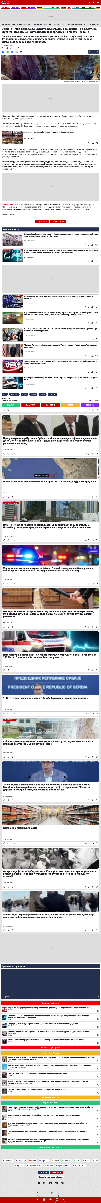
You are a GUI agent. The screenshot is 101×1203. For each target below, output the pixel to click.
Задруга (51, 7)
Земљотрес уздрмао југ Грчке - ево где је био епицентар (48, 132)
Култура (76, 7)
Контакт (62, 1196)
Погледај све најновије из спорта (51, 1097)
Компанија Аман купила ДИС (50, 825)
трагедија (52, 394)
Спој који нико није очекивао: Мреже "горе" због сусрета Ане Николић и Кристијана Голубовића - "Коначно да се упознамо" (50, 1125)
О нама (55, 1196)
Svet (20, 24)
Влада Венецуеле (10, 204)
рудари (42, 394)
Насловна (6, 7)
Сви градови (6, 996)
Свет (4, 394)
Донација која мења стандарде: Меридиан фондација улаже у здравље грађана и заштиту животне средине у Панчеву (61, 235)
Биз (69, 7)
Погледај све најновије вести (50, 1048)
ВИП (57, 7)
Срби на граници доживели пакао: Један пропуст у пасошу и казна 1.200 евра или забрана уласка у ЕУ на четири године (50, 738)
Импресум (40, 1196)
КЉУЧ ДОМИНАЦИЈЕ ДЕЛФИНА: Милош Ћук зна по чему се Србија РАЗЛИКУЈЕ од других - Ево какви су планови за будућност (50, 1067)
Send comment (42, 221)
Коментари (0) (93, 52)
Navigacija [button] (98, 3)
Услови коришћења (58, 1193)
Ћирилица (56, 1172)
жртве (24, 394)
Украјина (31, 7)
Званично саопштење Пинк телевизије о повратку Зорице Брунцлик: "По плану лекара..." (50, 1117)
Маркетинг (48, 1196)
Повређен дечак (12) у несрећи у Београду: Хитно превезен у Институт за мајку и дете (61, 379)
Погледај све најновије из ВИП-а (50, 1147)
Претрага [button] (94, 3)
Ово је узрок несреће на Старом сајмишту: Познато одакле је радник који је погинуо (58, 297)
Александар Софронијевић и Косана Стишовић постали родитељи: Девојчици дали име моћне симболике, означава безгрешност (50, 911)
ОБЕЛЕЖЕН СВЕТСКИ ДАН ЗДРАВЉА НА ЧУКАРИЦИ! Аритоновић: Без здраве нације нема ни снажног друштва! (61, 330)
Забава (50, 1165)
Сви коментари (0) (58, 221)
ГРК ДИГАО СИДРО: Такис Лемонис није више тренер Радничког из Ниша (50, 1075)
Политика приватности (44, 1193)
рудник (33, 394)
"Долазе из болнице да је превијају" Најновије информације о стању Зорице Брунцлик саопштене (50, 1133)
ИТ (68, 1165)
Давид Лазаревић (13, 48)
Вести (23, 7)
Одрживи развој (87, 7)
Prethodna (38, 1200)
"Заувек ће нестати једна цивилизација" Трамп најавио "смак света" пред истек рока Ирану (60, 346)
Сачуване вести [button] (90, 3)
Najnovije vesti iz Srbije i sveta (50, 1177)
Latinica (43, 1172)
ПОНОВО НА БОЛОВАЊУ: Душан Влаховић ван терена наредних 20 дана (50, 1091)
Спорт (39, 7)
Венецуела (14, 394)
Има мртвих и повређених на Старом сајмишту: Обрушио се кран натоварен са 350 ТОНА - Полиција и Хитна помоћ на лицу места (50, 651)
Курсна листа (80, 1165)
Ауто (60, 1165)
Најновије (15, 7)
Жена (63, 7)
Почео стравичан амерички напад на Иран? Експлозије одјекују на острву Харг (50, 478)
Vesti (14, 24)
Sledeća (63, 1200)
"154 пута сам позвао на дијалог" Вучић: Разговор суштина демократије (50, 695)
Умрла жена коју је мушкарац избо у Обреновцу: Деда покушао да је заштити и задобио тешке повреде (60, 362)
